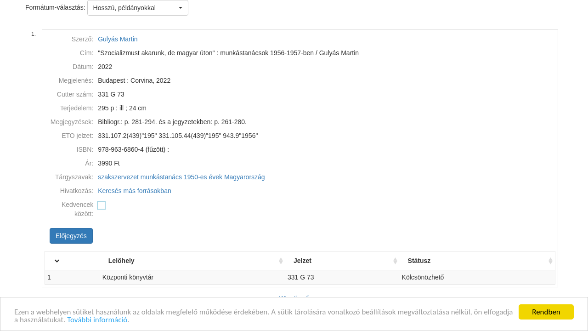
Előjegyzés (71, 236)
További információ (97, 320)
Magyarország (244, 177)
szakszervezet (118, 177)
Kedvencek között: (77, 209)
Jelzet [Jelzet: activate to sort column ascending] (314, 260)
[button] (137, 8)
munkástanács (161, 177)
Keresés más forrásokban (134, 190)
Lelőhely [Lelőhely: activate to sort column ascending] (142, 260)
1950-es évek (203, 177)
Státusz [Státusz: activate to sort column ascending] (426, 260)
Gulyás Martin (117, 39)
